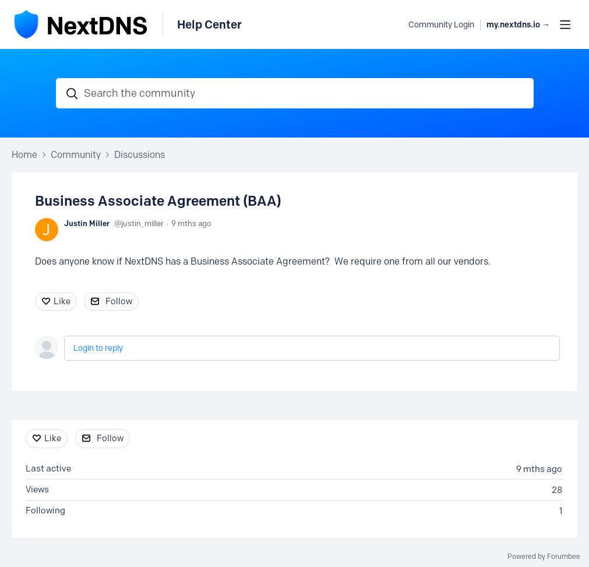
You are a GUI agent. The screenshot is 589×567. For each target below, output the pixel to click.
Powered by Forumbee (543, 556)
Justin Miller (87, 223)
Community (76, 154)
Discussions (139, 154)
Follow (118, 301)
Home (24, 154)
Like (62, 301)
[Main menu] (565, 24)
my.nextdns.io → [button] (518, 25)
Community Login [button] (441, 25)
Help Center (209, 24)
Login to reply (98, 348)
